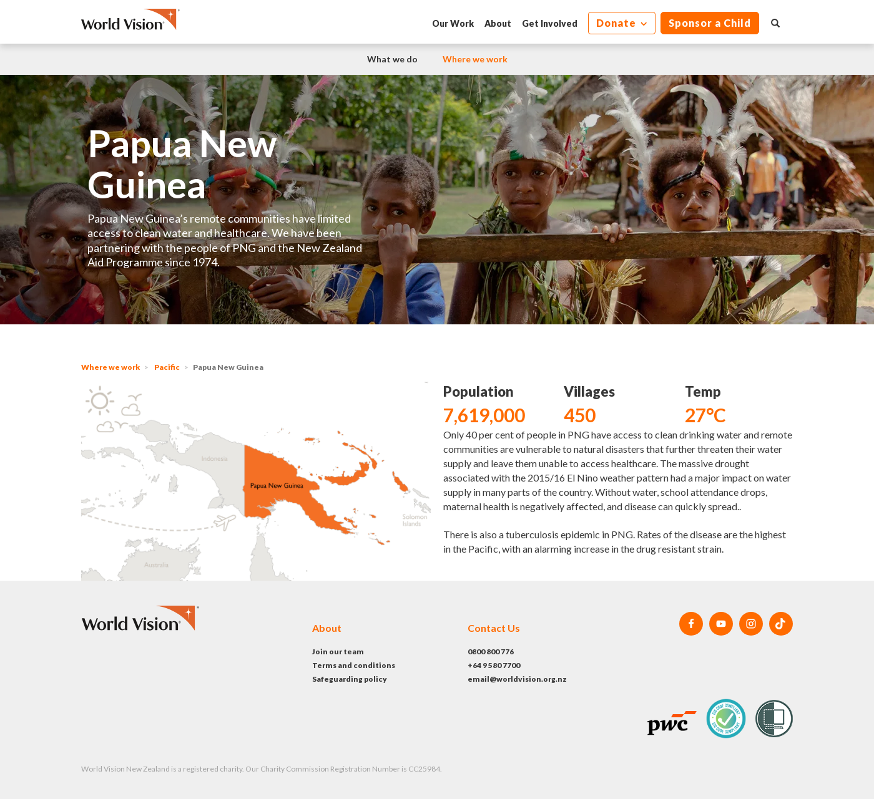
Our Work (453, 23)
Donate (617, 23)
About (497, 23)
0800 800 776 (491, 651)
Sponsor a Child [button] (710, 23)
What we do (392, 59)
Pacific (167, 367)
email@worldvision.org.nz (517, 679)
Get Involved (549, 23)
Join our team (338, 651)
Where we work (475, 59)
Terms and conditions (353, 665)
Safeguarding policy (349, 679)
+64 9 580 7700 (494, 665)
